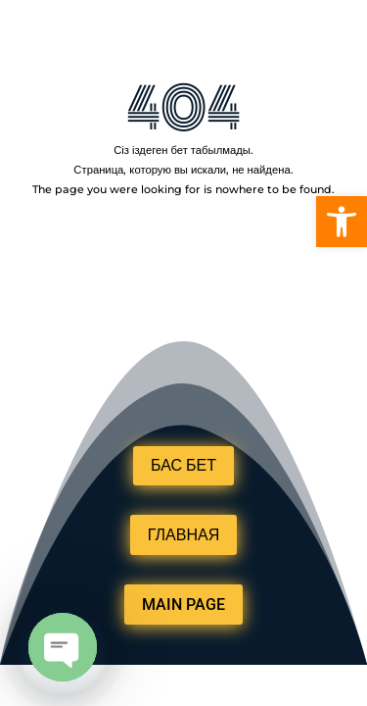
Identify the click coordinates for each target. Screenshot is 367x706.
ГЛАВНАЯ (183, 535)
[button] (341, 221)
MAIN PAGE (183, 604)
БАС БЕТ (183, 465)
